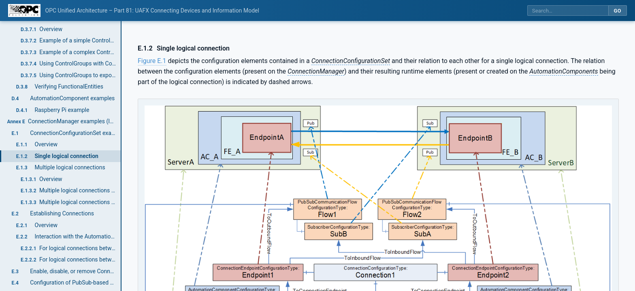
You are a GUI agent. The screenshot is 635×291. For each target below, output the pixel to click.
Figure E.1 (152, 61)
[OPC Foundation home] (24, 10)
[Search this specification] (567, 10)
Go (617, 11)
